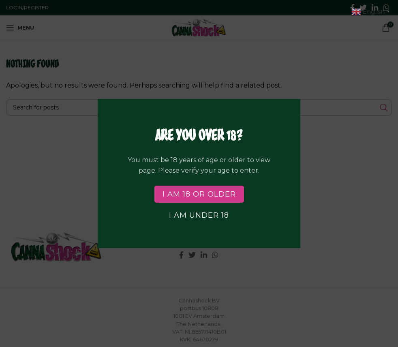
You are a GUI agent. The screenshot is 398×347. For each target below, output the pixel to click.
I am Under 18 (199, 215)
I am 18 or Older (199, 194)
